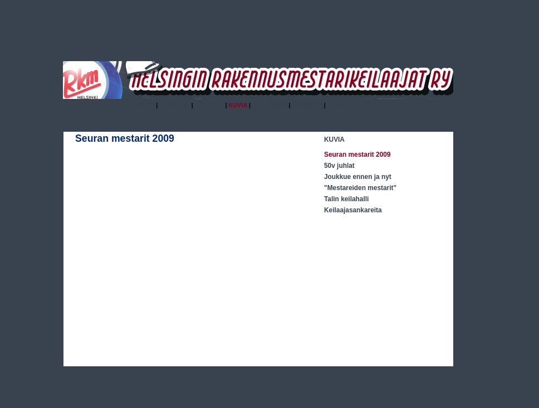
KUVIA (334, 139)
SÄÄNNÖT (307, 105)
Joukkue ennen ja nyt (357, 177)
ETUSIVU (141, 105)
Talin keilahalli (346, 199)
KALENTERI (269, 105)
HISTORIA (209, 105)
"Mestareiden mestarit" (360, 188)
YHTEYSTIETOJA (352, 105)
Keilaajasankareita (353, 210)
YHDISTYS (174, 105)
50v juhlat (339, 166)
